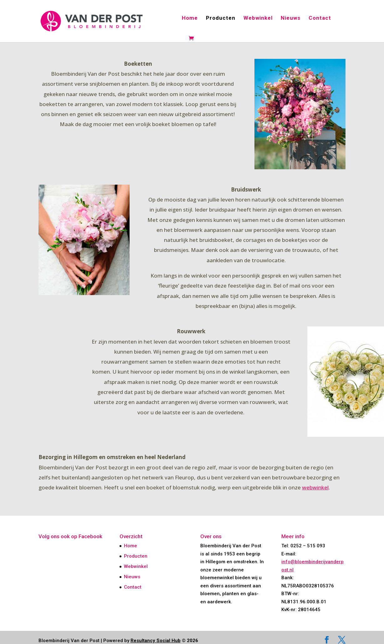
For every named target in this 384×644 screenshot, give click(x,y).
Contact (320, 18)
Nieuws (290, 18)
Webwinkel (258, 18)
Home (190, 18)
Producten (220, 18)
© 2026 (164, 640)
